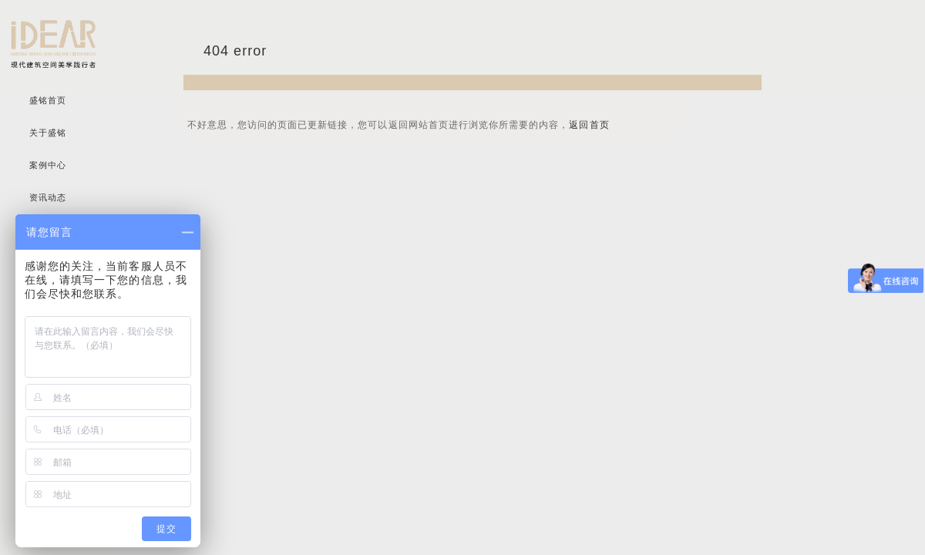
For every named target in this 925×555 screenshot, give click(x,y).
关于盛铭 (47, 133)
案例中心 (47, 165)
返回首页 (589, 124)
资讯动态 (47, 197)
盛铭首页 (47, 100)
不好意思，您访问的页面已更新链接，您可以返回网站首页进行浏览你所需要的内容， (398, 124)
